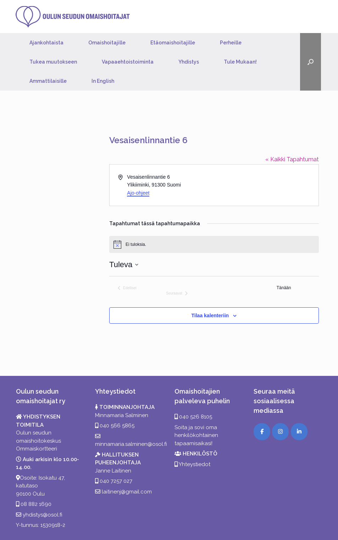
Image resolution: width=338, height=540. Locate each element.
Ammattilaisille (48, 81)
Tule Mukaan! (240, 62)
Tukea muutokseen (53, 62)
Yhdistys (188, 62)
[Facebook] (262, 431)
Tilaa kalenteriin (210, 315)
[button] (310, 62)
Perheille (231, 42)
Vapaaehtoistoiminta (128, 62)
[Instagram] (280, 431)
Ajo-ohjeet (138, 193)
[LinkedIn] (299, 431)
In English (103, 81)
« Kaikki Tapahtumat (292, 159)
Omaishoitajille (107, 42)
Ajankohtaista (46, 42)
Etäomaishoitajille (172, 42)
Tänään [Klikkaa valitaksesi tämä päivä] (284, 287)
